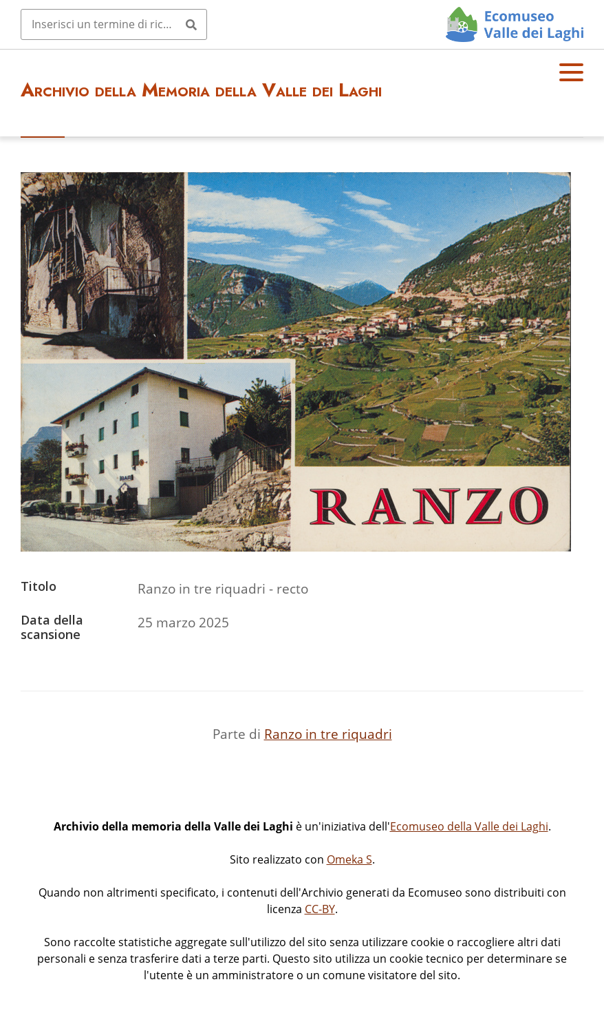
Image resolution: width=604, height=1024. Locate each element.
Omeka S (349, 859)
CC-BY (320, 909)
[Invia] (191, 24)
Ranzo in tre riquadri (328, 733)
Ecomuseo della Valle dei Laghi (469, 826)
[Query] (114, 24)
